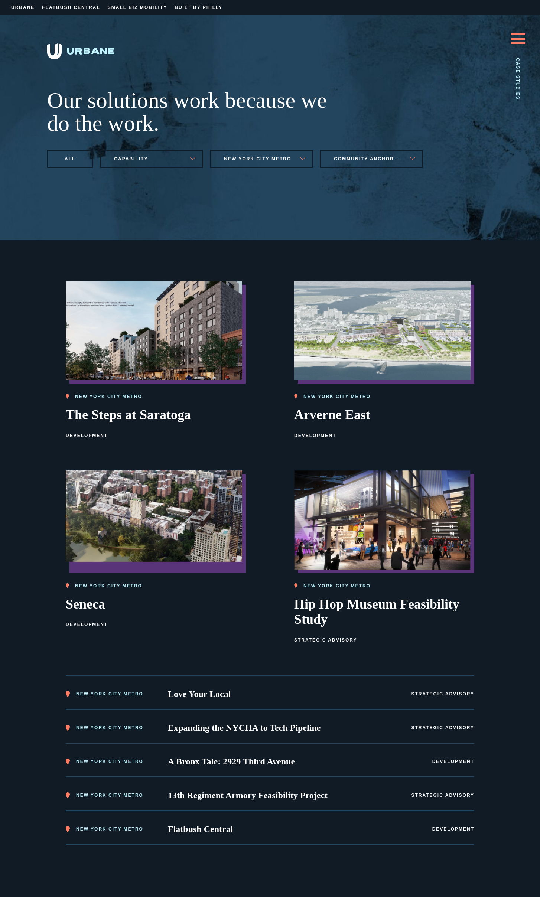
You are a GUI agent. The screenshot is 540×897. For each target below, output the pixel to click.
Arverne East (332, 414)
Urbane (23, 7)
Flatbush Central (71, 7)
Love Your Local (199, 693)
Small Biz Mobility (137, 7)
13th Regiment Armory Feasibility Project (248, 795)
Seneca (85, 604)
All (70, 159)
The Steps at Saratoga (128, 414)
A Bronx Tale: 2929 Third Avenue (231, 761)
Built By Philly (198, 7)
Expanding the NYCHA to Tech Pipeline (244, 727)
